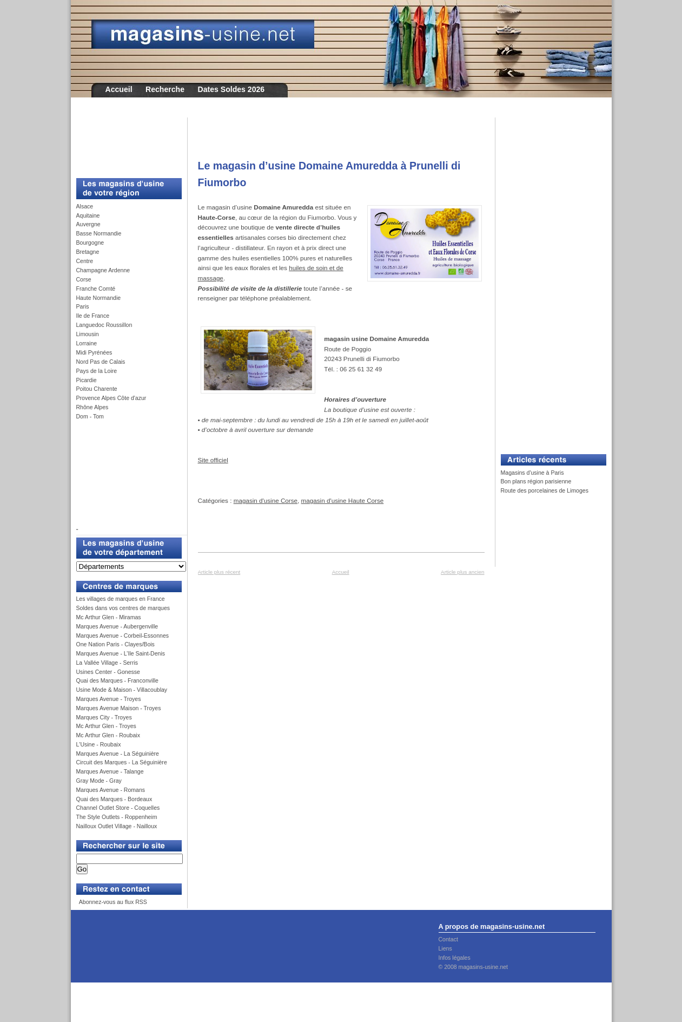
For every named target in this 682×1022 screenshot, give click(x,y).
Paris (82, 306)
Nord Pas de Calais (100, 361)
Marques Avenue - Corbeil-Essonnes (122, 635)
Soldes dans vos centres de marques (123, 608)
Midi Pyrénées (94, 352)
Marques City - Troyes (104, 717)
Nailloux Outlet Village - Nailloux (116, 826)
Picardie (86, 380)
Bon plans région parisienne (536, 481)
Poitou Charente (96, 388)
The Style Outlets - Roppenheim (116, 817)
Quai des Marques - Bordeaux (114, 799)
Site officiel (213, 459)
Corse (83, 279)
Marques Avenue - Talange (110, 771)
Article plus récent (219, 572)
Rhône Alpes (92, 407)
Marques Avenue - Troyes (108, 699)
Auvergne (88, 224)
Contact (448, 939)
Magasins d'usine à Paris (532, 472)
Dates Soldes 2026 (230, 89)
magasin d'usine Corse (265, 500)
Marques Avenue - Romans (110, 790)
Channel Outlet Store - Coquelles (118, 807)
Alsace (85, 206)
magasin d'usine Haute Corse (342, 500)
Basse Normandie (99, 233)
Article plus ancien (462, 572)
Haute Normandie (98, 297)
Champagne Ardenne (103, 270)
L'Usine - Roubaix (98, 744)
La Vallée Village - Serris (107, 662)
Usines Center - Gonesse (108, 672)
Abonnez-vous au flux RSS (112, 902)
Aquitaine (88, 215)
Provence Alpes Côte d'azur (111, 398)
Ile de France (93, 315)
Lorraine (86, 343)
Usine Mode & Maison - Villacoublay (122, 689)
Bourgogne (90, 242)
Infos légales (455, 957)
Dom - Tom (90, 416)
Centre (85, 261)
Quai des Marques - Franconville (117, 680)
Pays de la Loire (96, 371)
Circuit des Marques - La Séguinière (121, 762)
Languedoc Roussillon (104, 325)
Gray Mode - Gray (99, 780)
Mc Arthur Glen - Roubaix (108, 735)
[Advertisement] (125, 141)
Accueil (119, 89)
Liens (445, 948)
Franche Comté (96, 288)
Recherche (164, 89)
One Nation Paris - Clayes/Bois (115, 644)
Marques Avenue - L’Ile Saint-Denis (120, 653)
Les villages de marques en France (120, 598)
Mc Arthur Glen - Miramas (108, 617)
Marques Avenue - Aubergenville (117, 626)
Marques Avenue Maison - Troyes (118, 708)
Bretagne (88, 251)
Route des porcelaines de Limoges (544, 490)
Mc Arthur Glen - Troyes (106, 726)
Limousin (87, 334)
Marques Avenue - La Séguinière (117, 753)
